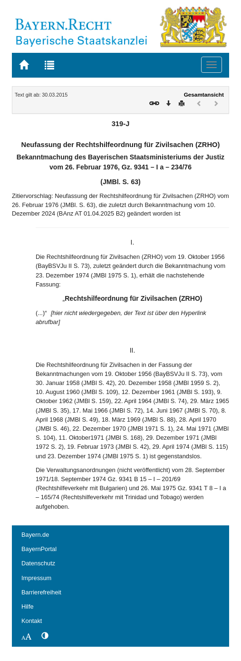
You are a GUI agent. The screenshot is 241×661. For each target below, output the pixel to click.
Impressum (36, 578)
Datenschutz (38, 563)
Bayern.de (35, 534)
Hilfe (27, 606)
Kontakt (31, 620)
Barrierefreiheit (41, 592)
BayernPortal (39, 548)
